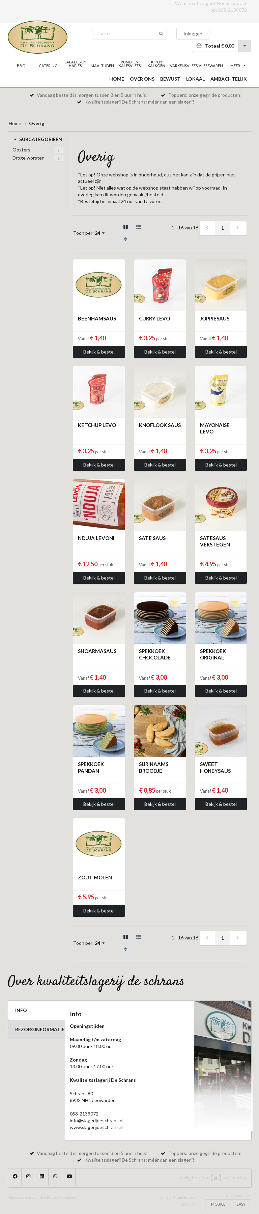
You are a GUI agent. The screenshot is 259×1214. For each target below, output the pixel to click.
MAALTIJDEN (102, 65)
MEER (237, 65)
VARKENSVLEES (183, 65)
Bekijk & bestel (99, 352)
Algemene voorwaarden (27, 1197)
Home (15, 123)
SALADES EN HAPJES (75, 64)
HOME (116, 79)
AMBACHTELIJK (228, 79)
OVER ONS (142, 79)
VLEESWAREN (211, 65)
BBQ (21, 65)
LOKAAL (195, 79)
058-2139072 (232, 10)
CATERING (48, 65)
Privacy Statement (62, 1197)
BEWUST (170, 79)
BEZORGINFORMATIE (39, 1029)
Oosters (21, 149)
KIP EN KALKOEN (156, 64)
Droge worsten (28, 158)
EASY (241, 1204)
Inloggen (192, 33)
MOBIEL (218, 1204)
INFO (21, 1010)
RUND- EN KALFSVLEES (130, 64)
